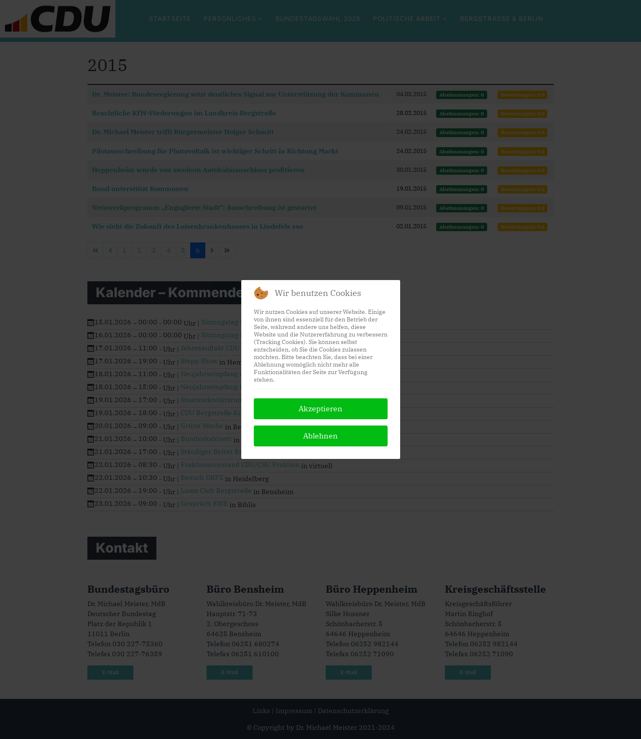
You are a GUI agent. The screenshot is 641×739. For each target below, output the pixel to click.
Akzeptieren (320, 408)
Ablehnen (320, 436)
